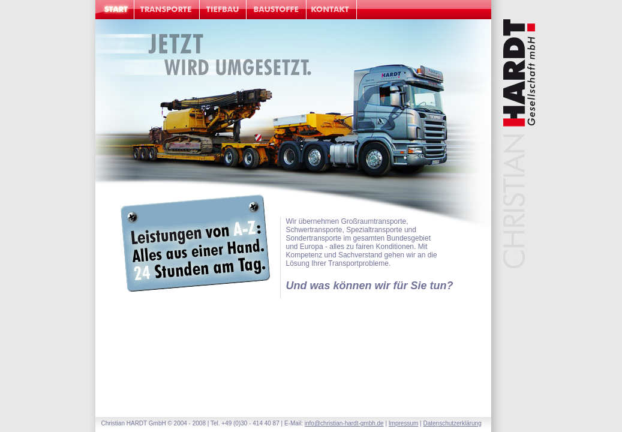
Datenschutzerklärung (452, 423)
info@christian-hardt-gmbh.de (344, 423)
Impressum (403, 423)
